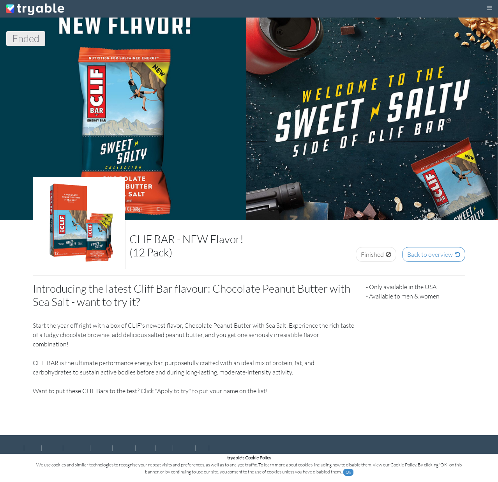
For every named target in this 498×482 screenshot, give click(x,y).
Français (101, 448)
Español (52, 448)
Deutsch (124, 448)
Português (76, 448)
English (14, 448)
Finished (376, 254)
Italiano (146, 448)
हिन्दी (202, 448)
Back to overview (433, 254)
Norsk (32, 448)
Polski (164, 448)
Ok (348, 472)
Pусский (184, 448)
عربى (217, 448)
